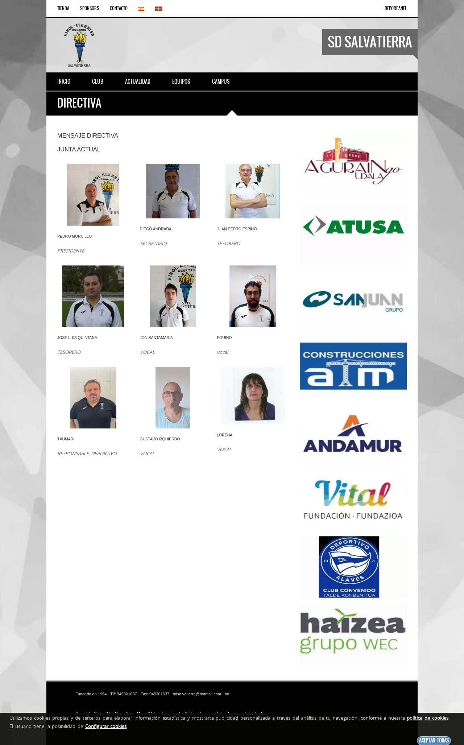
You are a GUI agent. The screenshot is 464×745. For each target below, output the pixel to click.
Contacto (119, 8)
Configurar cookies (106, 726)
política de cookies (427, 718)
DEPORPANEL (396, 8)
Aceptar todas (434, 740)
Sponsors (89, 8)
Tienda (63, 8)
